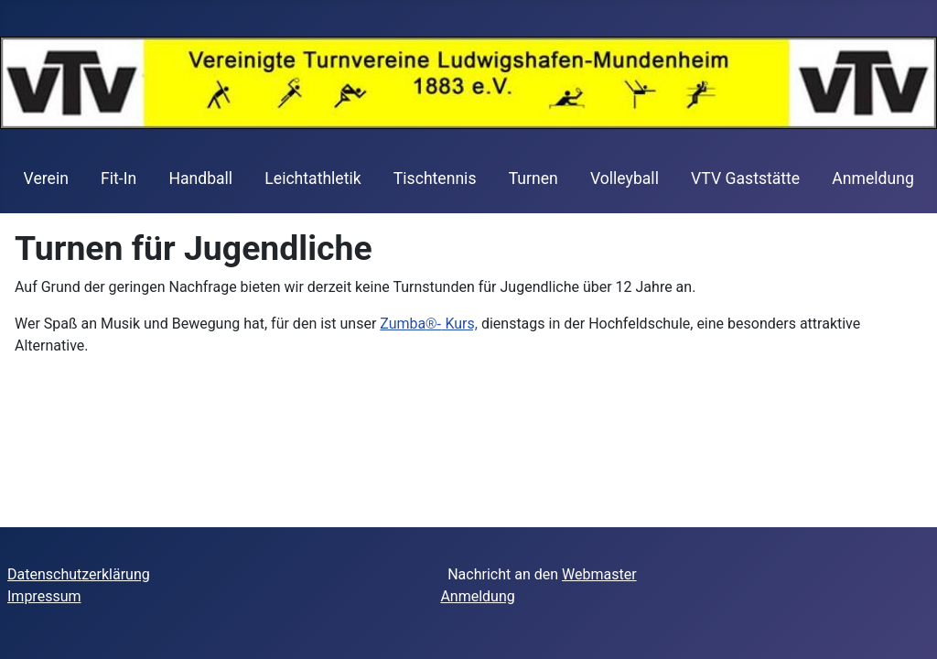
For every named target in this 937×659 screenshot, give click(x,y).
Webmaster (599, 574)
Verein (46, 178)
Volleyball (624, 178)
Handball (200, 178)
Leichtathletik (312, 178)
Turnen (533, 178)
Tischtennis (435, 178)
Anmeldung (872, 178)
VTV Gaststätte (745, 178)
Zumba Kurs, (429, 323)
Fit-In (118, 178)
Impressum (44, 596)
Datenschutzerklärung (78, 574)
